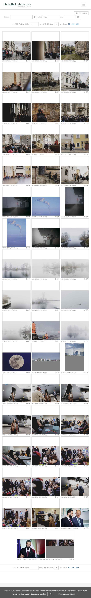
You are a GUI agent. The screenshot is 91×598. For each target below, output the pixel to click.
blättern (50, 24)
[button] (78, 17)
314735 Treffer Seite (21, 24)
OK (50, 594)
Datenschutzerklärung (67, 594)
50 (69, 24)
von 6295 (43, 24)
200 (77, 24)
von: (45, 17)
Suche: (7, 17)
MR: (39, 17)
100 (72, 24)
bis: (61, 17)
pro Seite (69, 24)
